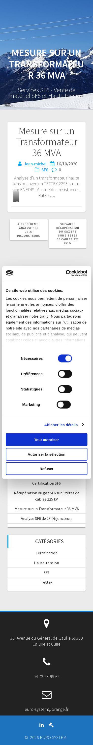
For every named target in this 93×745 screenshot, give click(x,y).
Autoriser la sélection (46, 454)
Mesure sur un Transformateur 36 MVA (46, 508)
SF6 (44, 170)
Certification (47, 552)
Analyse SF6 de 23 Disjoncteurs (46, 518)
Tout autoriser (46, 440)
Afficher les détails (61, 424)
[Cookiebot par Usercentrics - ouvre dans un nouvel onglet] (66, 273)
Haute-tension (46, 562)
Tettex (46, 582)
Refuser (47, 469)
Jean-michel (35, 164)
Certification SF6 (46, 483)
